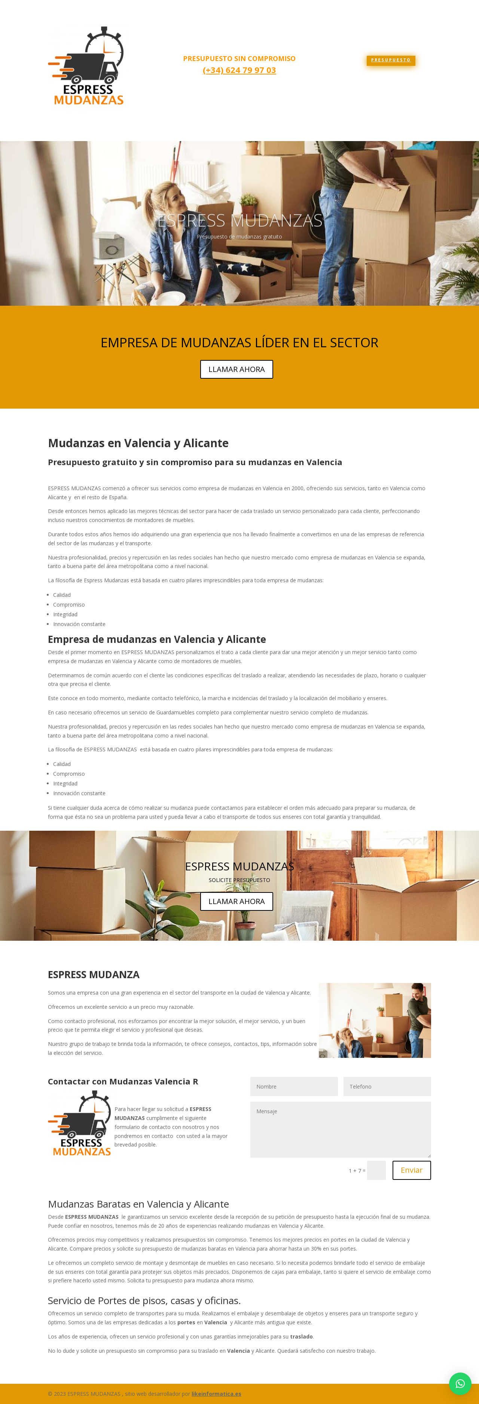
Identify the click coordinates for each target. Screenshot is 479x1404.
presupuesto (391, 60)
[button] (460, 1384)
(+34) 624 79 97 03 (239, 69)
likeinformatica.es (216, 1393)
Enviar (412, 1170)
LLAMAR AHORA (236, 369)
